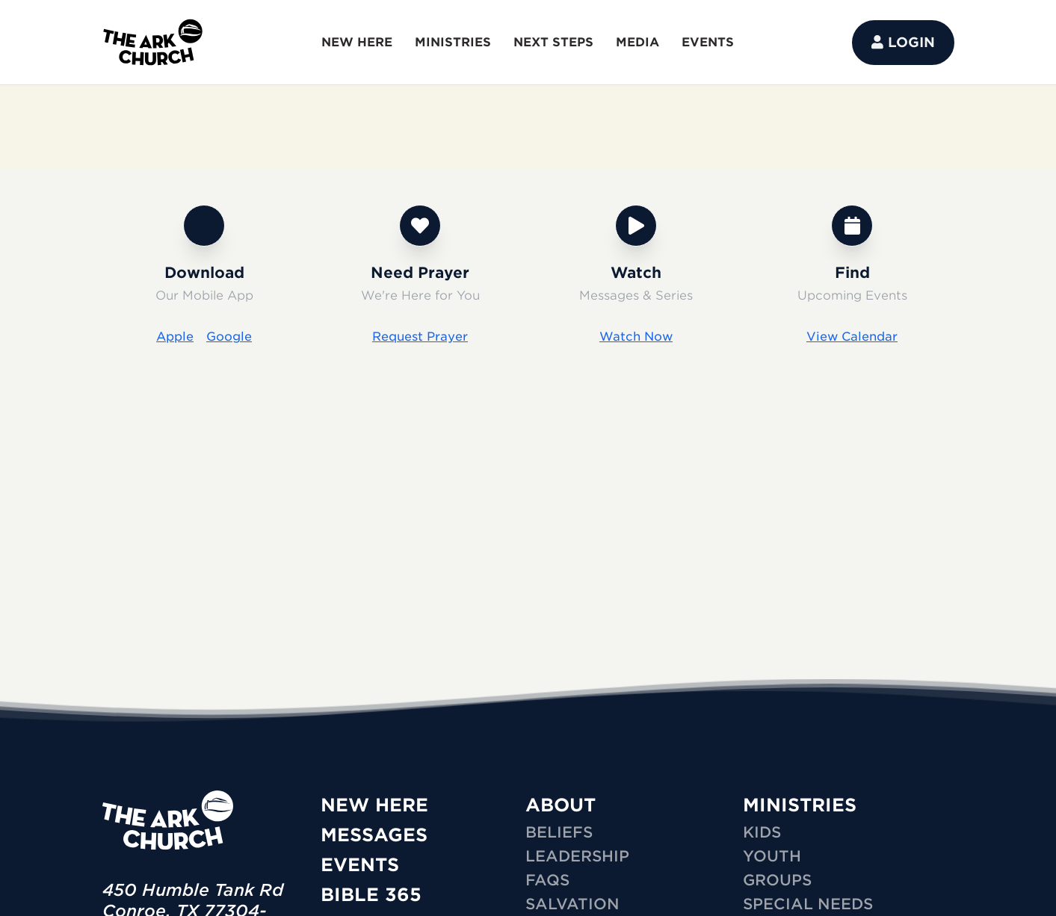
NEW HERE (356, 42)
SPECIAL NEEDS (808, 904)
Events (360, 865)
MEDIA (637, 42)
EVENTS (708, 42)
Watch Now (636, 336)
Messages (374, 835)
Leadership (577, 856)
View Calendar (852, 336)
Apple (175, 336)
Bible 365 (371, 895)
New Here (374, 805)
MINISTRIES (453, 42)
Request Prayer (420, 336)
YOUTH (772, 856)
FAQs (547, 880)
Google (229, 336)
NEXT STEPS (553, 42)
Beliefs (559, 832)
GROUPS (777, 880)
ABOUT (560, 805)
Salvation (572, 904)
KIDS (762, 832)
